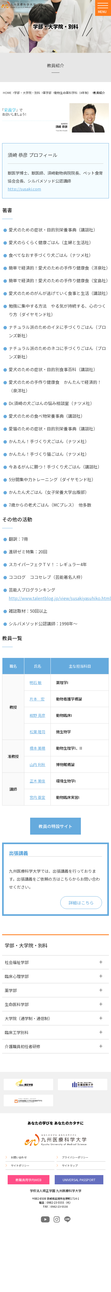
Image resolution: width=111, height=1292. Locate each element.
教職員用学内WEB (28, 1179)
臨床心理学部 (17, 976)
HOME (7, 92)
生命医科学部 (17, 1004)
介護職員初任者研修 (22, 1046)
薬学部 (47, 92)
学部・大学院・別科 (27, 92)
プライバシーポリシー (75, 1157)
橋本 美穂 (37, 748)
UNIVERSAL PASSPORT (79, 1179)
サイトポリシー (20, 1165)
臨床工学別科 (17, 1032)
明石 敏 (35, 682)
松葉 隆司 (37, 731)
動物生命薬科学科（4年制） (72, 92)
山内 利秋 (37, 764)
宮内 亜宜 (37, 797)
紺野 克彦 (37, 715)
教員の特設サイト (55, 826)
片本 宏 (37, 699)
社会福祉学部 (17, 962)
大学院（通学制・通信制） (28, 1018)
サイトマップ (70, 1165)
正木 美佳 (37, 781)
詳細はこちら (81, 902)
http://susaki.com (24, 189)
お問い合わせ (19, 1157)
